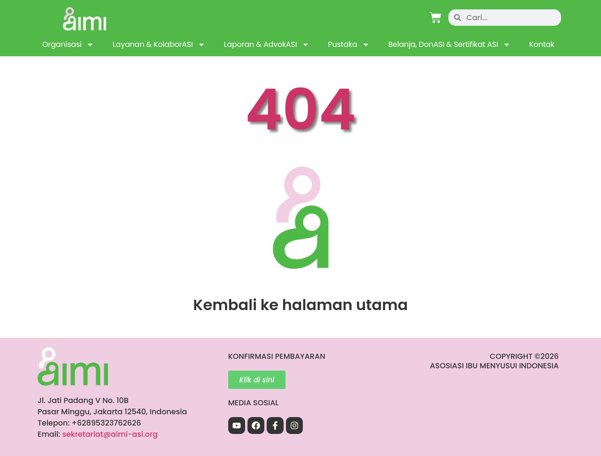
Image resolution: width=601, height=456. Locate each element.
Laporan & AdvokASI (266, 44)
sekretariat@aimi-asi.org (110, 434)
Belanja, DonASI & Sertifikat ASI (449, 44)
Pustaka (349, 44)
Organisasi (68, 44)
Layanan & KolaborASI (159, 44)
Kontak (542, 44)
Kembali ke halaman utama (300, 304)
